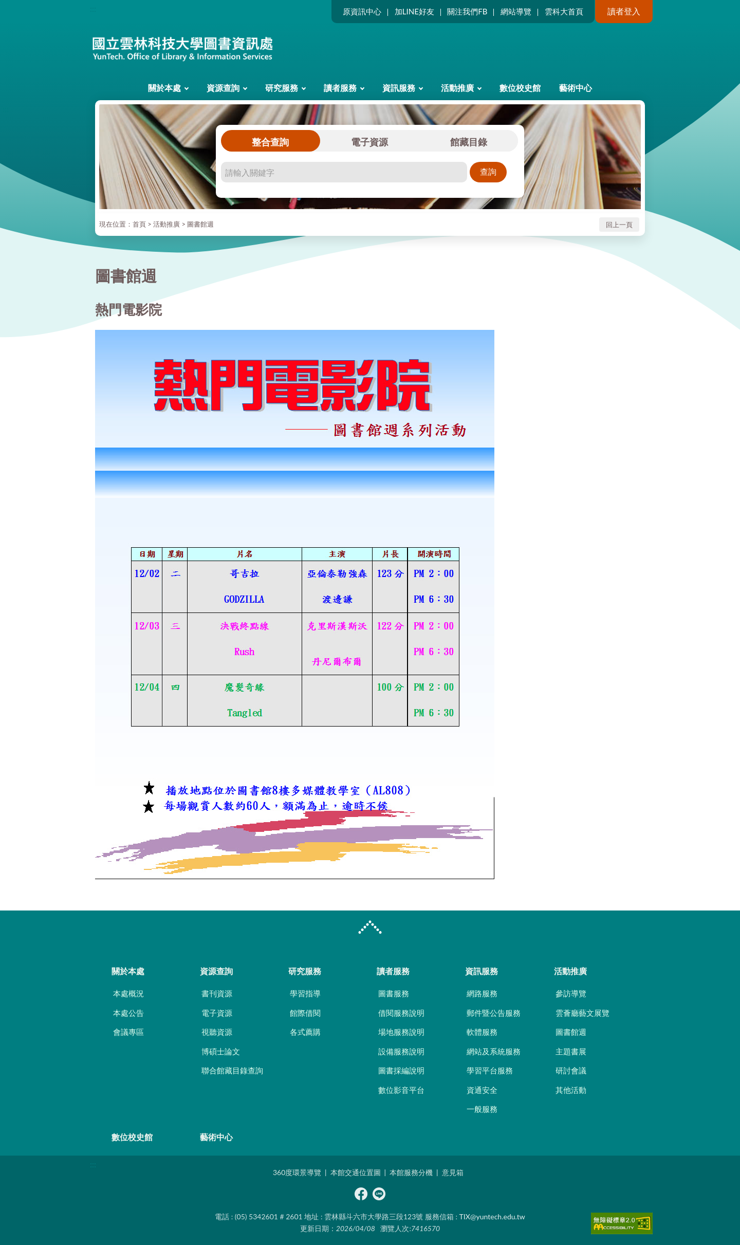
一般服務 (482, 1108)
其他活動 (571, 1089)
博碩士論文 (220, 1051)
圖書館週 (200, 224)
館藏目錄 (468, 141)
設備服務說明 (401, 1051)
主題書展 (571, 1051)
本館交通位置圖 (355, 1172)
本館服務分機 (411, 1172)
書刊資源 (216, 993)
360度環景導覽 (297, 1172)
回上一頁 (619, 224)
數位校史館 (520, 87)
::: (93, 8)
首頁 (139, 224)
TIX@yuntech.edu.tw (492, 1216)
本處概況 (128, 993)
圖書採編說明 (401, 1070)
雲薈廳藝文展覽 (582, 1012)
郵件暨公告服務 (494, 1012)
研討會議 (571, 1070)
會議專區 (128, 1031)
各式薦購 (305, 1031)
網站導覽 (516, 11)
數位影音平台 (401, 1089)
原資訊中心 (362, 11)
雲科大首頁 (564, 11)
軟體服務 (482, 1031)
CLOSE (370, 928)
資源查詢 (223, 87)
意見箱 (453, 1172)
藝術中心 (575, 87)
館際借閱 (305, 1012)
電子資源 (369, 141)
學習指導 (305, 993)
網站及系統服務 (494, 1051)
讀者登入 (623, 11)
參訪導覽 (571, 993)
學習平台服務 (490, 1070)
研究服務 (281, 87)
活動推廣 (457, 87)
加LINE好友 (414, 11)
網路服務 (482, 993)
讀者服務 (340, 87)
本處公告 (128, 1012)
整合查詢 (270, 141)
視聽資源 (216, 1031)
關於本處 (164, 87)
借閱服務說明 (401, 1012)
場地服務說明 (401, 1031)
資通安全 (482, 1089)
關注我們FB (467, 11)
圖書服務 (393, 993)
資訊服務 (398, 87)
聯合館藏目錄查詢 (232, 1070)
